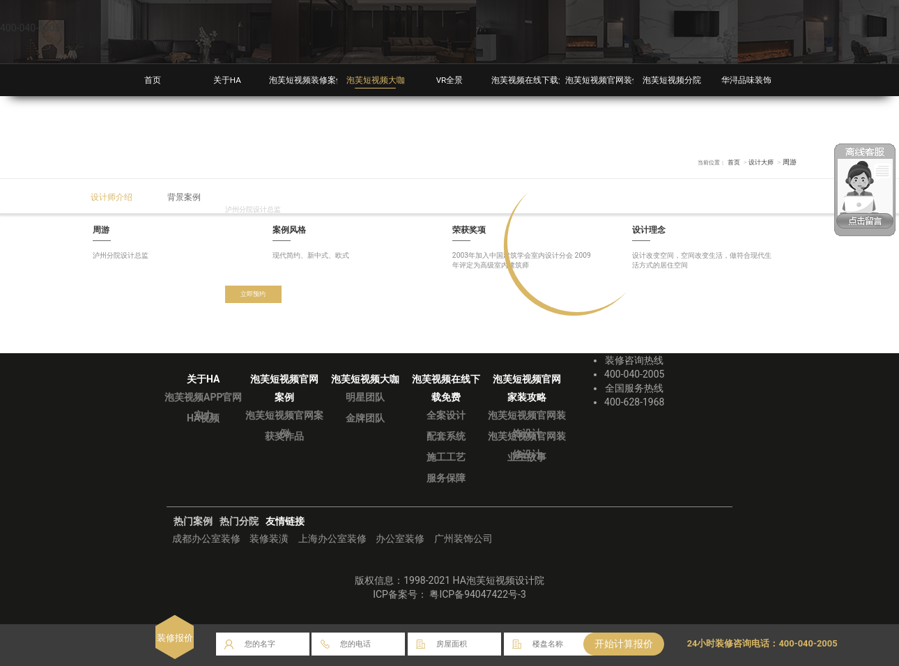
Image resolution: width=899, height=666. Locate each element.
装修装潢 (269, 538)
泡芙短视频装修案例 (310, 80)
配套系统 (446, 436)
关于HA (227, 80)
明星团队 (365, 397)
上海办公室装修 (332, 538)
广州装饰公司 (463, 538)
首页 (153, 80)
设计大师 (760, 162)
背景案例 (194, 197)
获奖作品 (284, 436)
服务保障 (446, 477)
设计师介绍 (115, 197)
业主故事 (526, 457)
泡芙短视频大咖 (375, 80)
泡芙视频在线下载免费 (536, 80)
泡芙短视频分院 (672, 80)
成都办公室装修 (206, 538)
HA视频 (203, 418)
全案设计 (446, 415)
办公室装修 (400, 538)
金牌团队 (365, 418)
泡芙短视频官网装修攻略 (615, 80)
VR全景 (449, 80)
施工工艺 (446, 457)
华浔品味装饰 (746, 80)
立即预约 (256, 295)
